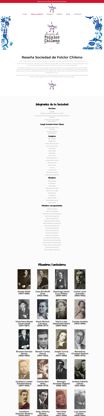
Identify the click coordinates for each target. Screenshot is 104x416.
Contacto (77, 14)
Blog (68, 14)
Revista (50, 14)
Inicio (25, 14)
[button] (1, 33)
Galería (59, 14)
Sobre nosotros (37, 14)
